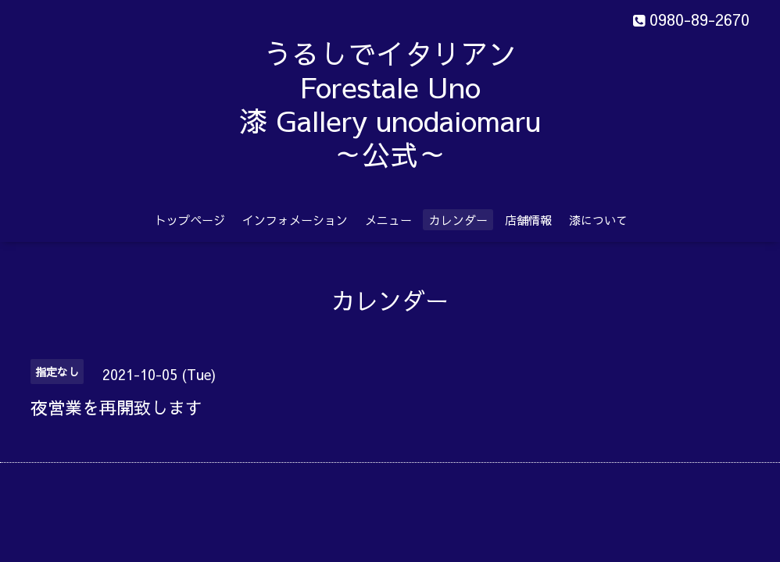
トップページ (190, 220)
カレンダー (458, 220)
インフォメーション (295, 220)
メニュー (388, 220)
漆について (598, 220)
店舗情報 (528, 220)
